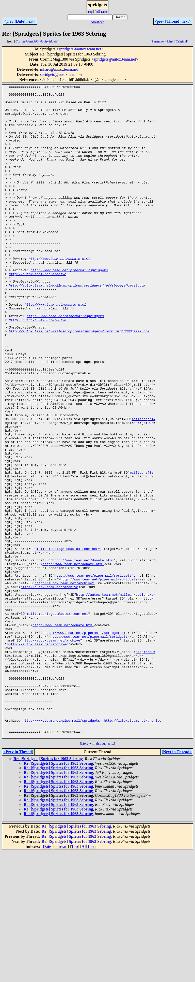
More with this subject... (97, 874)
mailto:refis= (142, 550)
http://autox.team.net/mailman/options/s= (115, 696)
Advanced (97, 22)
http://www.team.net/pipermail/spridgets (69, 307)
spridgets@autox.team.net (80, 49)
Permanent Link (163, 41)
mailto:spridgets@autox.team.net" (68, 641)
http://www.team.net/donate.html (59, 293)
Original (181, 41)
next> (31, 21)
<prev (8, 21)
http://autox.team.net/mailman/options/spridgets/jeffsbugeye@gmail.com (77, 325)
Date (20, 21)
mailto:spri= (143, 486)
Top (90, 11)
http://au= (145, 765)
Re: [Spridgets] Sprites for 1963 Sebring (48, 889)
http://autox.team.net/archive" (64, 683)
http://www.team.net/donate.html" (84, 655)
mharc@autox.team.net (59, 69)
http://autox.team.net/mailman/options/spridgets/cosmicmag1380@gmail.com (79, 380)
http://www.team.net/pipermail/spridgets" (94, 674)
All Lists (101, 11)
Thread (173, 21)
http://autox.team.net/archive (37, 312)
